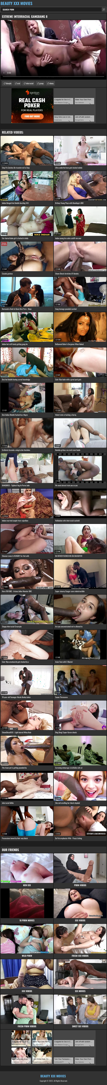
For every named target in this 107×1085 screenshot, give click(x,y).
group (41, 83)
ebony (51, 83)
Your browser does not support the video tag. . (53, 50)
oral (18, 83)
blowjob (8, 83)
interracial (29, 83)
